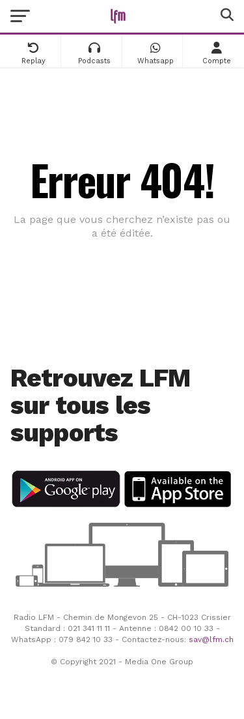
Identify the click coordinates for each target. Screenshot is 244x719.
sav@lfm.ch (211, 639)
